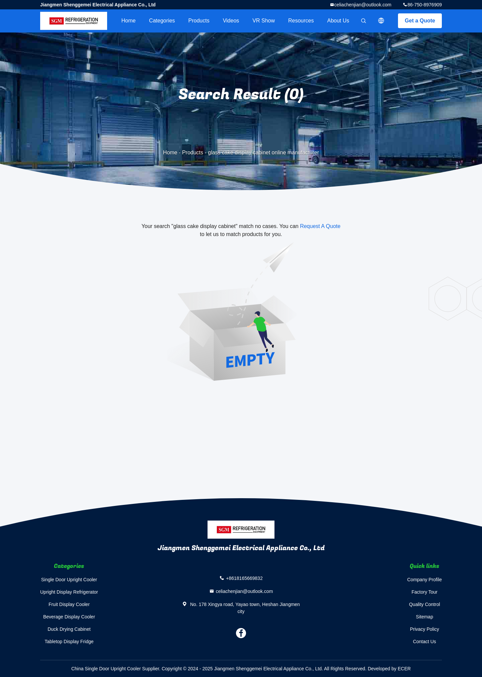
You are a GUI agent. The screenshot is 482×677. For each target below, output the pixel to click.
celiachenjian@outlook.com (363, 4)
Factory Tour (424, 592)
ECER (404, 668)
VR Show (263, 20)
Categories (162, 20)
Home (128, 20)
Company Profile (424, 579)
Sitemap (424, 616)
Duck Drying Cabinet (69, 629)
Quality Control (424, 604)
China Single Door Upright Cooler (106, 668)
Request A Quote (320, 226)
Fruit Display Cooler (69, 604)
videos (231, 20)
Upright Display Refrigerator (69, 592)
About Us (338, 20)
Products (199, 20)
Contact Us (424, 641)
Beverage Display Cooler (69, 616)
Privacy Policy (424, 629)
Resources (301, 20)
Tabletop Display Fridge (69, 641)
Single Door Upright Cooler (69, 579)
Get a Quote (420, 20)
